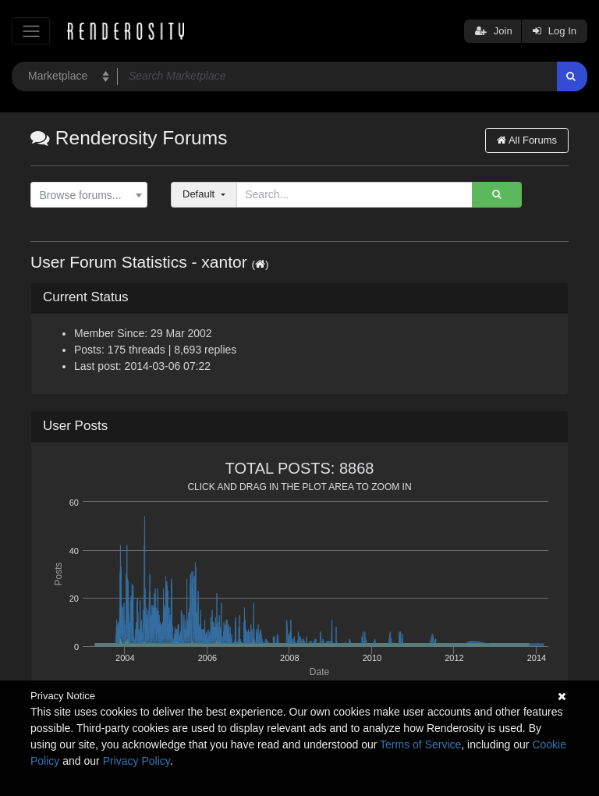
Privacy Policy (136, 761)
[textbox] (85, 195)
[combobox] (88, 195)
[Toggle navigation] (31, 30)
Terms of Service (420, 744)
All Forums (527, 140)
